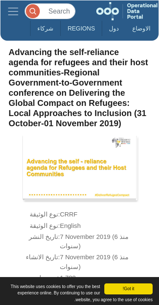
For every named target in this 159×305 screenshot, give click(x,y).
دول (114, 28)
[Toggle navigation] (13, 11)
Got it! (128, 288)
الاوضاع (141, 28)
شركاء (45, 28)
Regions (81, 28)
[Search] (50, 11)
